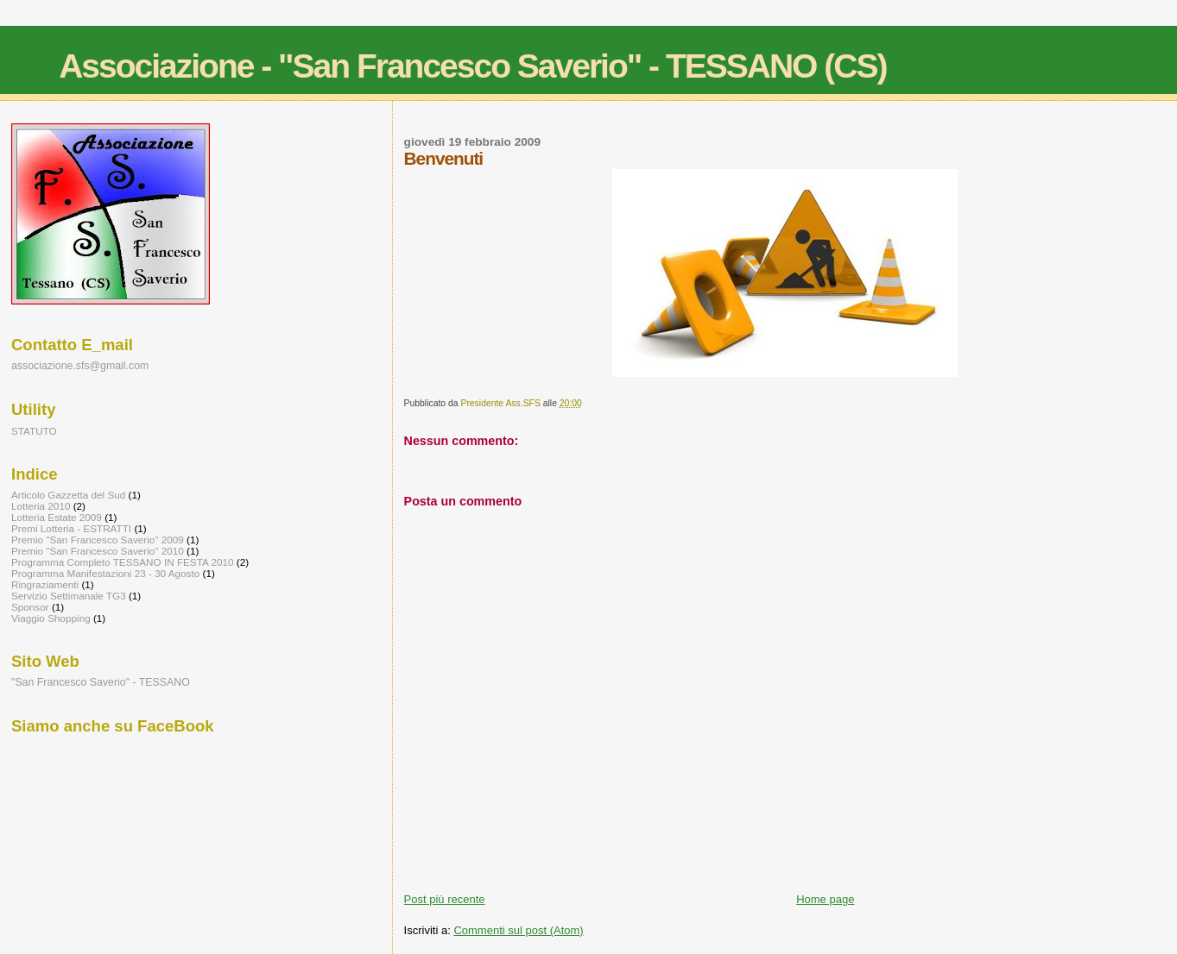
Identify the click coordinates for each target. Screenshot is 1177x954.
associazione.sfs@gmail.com (80, 366)
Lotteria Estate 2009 (56, 517)
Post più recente (444, 899)
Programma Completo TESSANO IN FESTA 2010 (122, 562)
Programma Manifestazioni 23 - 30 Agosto (105, 573)
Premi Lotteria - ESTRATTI (71, 528)
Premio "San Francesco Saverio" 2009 (97, 539)
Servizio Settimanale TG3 (68, 595)
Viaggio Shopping (51, 618)
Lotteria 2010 (40, 506)
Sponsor (30, 606)
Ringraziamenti (45, 584)
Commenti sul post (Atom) (518, 930)
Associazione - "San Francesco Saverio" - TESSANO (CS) (472, 66)
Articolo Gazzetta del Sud (68, 494)
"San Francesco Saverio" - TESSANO (100, 682)
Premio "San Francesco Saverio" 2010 (97, 550)
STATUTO (34, 430)
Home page (825, 899)
